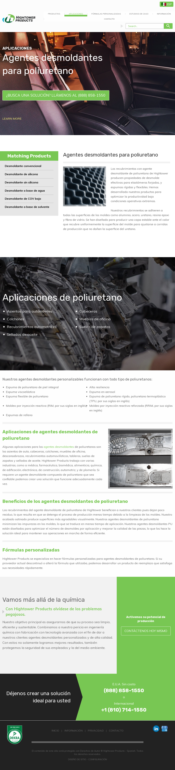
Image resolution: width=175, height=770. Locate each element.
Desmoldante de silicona (21, 174)
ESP (166, 4)
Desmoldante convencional (23, 166)
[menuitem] (54, 13)
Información (73, 730)
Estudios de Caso (138, 14)
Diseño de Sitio (77, 759)
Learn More (12, 118)
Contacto (109, 19)
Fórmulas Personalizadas (106, 14)
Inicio (55, 730)
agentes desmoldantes (59, 447)
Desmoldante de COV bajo (23, 198)
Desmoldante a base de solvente (27, 207)
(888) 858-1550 (124, 690)
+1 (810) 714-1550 (124, 710)
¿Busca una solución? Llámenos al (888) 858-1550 (55, 95)
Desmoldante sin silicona (21, 182)
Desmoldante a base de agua (25, 190)
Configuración (97, 759)
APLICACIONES (76, 14)
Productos (54, 14)
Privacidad (96, 730)
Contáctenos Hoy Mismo (145, 631)
